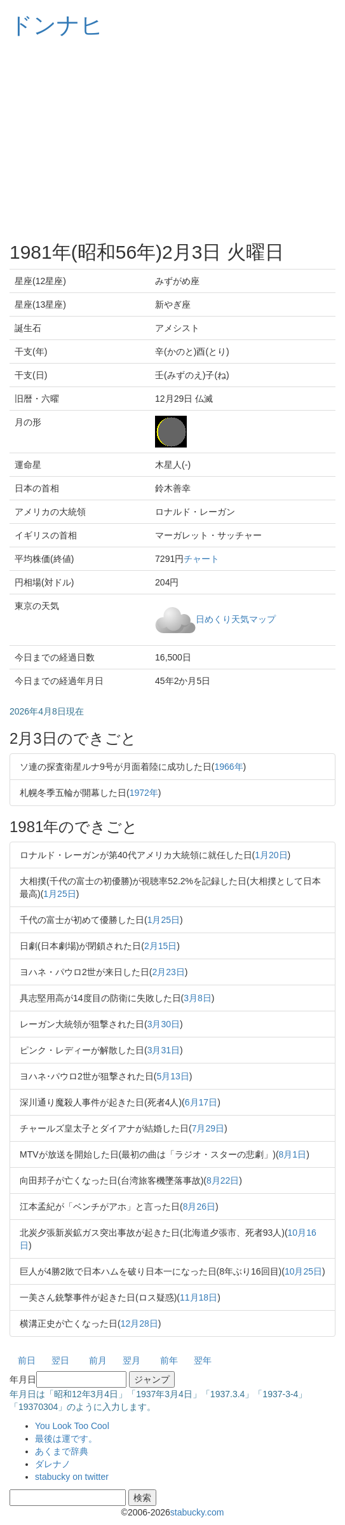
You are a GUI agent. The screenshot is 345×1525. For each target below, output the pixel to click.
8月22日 (222, 1180)
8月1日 (293, 1154)
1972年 (144, 793)
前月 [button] (98, 1360)
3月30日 (163, 1024)
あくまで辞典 (61, 1451)
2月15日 (160, 946)
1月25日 (59, 894)
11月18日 (198, 1297)
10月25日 (303, 1271)
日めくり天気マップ (236, 618)
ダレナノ (53, 1464)
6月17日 (201, 1102)
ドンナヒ (57, 25)
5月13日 (172, 1076)
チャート (201, 559)
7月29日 (208, 1128)
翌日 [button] (60, 1360)
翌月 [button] (131, 1360)
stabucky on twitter (72, 1477)
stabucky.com (197, 1512)
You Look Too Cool (72, 1426)
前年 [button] (169, 1360)
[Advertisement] (172, 140)
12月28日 (139, 1323)
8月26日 (199, 1206)
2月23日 (168, 972)
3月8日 (198, 998)
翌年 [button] (203, 1360)
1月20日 (271, 855)
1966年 (228, 767)
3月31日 (163, 1050)
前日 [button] (27, 1360)
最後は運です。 (66, 1438)
